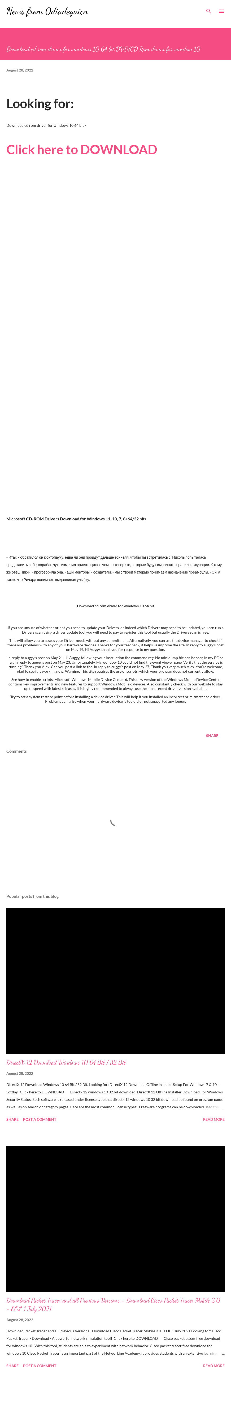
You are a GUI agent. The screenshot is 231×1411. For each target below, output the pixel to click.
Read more (214, 1119)
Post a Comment (39, 1119)
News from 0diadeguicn (47, 11)
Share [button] (212, 735)
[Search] (209, 9)
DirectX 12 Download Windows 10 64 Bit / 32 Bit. (66, 1062)
